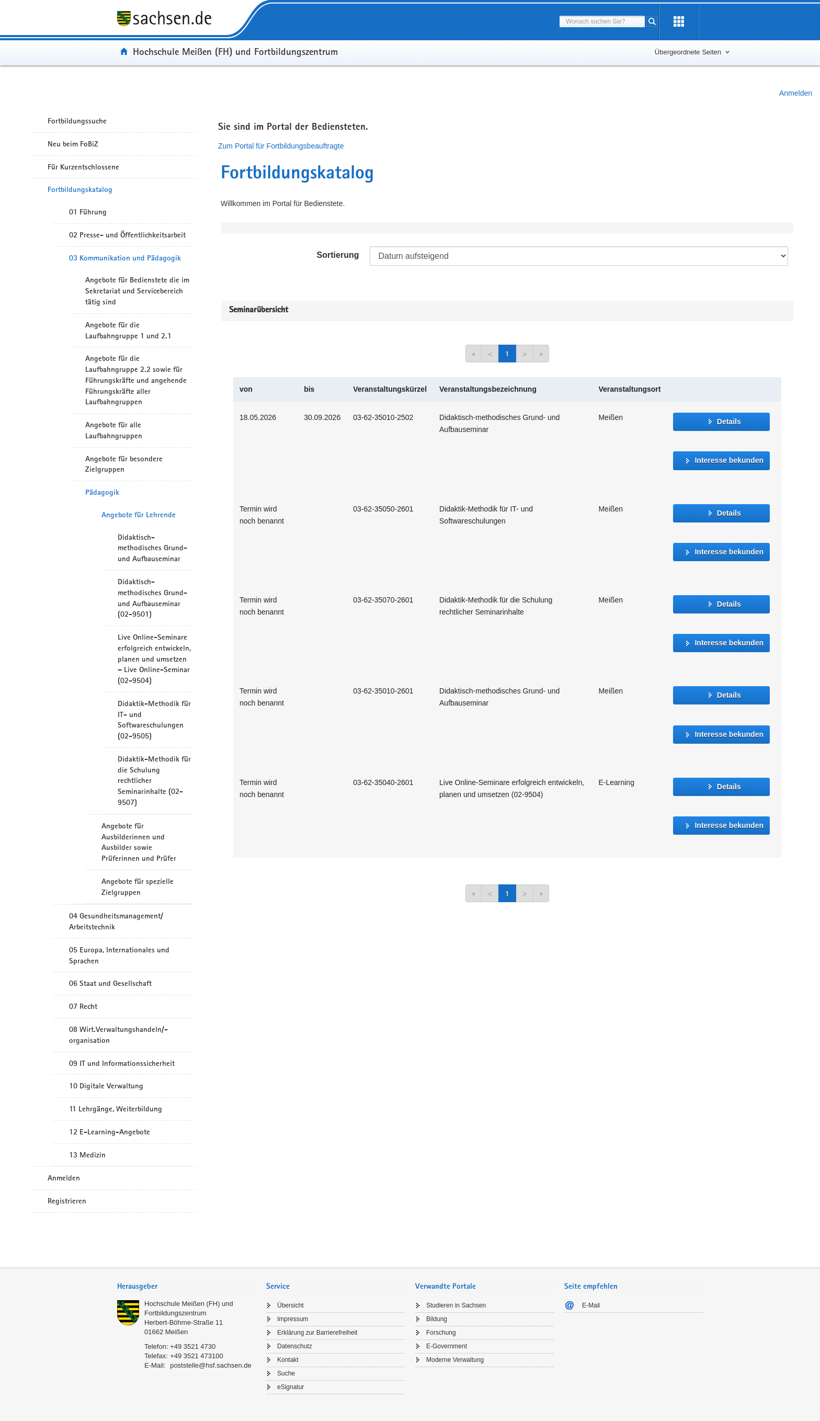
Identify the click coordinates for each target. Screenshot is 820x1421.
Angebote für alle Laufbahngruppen (113, 430)
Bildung (436, 1319)
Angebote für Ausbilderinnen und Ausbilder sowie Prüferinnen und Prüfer (138, 842)
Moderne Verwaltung (455, 1359)
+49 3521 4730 (192, 1346)
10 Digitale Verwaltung (106, 1085)
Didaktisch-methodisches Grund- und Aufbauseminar (152, 548)
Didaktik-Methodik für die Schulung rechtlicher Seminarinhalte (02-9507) (154, 780)
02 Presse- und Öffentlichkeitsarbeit (127, 235)
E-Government (446, 1346)
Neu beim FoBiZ (73, 144)
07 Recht (83, 1006)
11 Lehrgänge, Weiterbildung (115, 1108)
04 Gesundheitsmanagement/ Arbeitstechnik (116, 921)
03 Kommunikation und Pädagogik (125, 258)
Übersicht (290, 1305)
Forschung (441, 1332)
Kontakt (288, 1359)
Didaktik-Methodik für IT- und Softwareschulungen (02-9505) (154, 720)
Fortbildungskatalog (80, 189)
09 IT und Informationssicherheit (122, 1063)
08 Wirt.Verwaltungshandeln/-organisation (118, 1035)
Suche (286, 1373)
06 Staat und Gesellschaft (110, 983)
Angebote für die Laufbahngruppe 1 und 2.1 (128, 330)
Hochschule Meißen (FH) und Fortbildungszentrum (235, 51)
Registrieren (67, 1201)
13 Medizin (87, 1154)
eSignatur (290, 1387)
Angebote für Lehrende (138, 514)
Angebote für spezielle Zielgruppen (137, 887)
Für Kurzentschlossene (83, 167)
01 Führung (88, 212)
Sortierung (338, 255)
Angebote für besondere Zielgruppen (124, 464)
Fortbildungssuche (77, 121)
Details (729, 421)
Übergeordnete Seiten (688, 52)
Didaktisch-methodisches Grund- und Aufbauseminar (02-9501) (152, 598)
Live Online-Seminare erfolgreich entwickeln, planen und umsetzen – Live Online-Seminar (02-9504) (154, 658)
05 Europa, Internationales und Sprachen (119, 955)
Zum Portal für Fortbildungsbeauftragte (281, 146)
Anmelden (795, 93)
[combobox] (602, 21)
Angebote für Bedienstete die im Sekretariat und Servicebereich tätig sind (137, 290)
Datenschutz (294, 1346)
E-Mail (591, 1305)
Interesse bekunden (729, 460)
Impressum (292, 1319)
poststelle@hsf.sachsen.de (211, 1365)
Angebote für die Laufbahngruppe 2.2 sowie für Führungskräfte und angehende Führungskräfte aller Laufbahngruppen (136, 380)
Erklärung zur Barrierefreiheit (317, 1332)
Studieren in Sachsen (456, 1305)
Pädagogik (102, 492)
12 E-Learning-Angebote (109, 1131)
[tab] (186, 1287)
